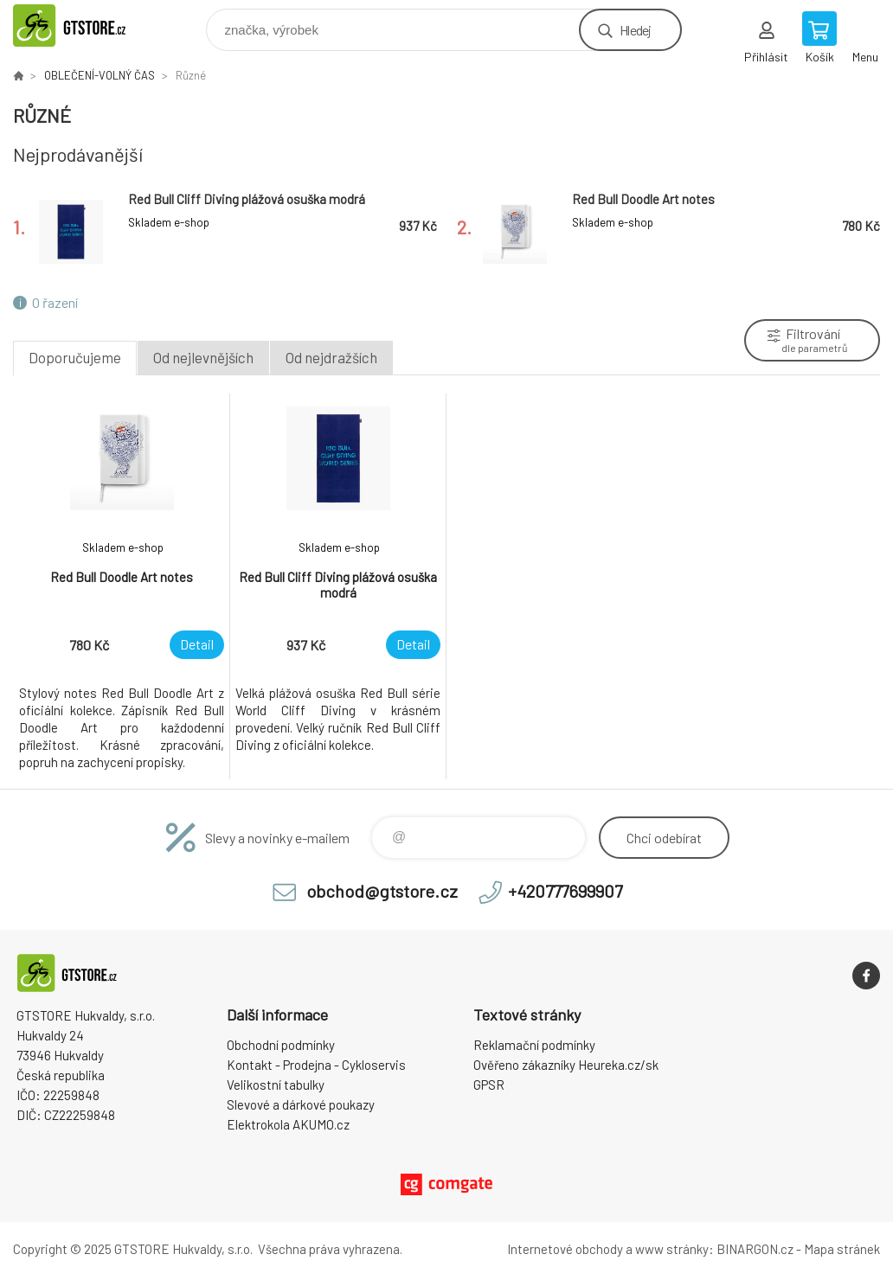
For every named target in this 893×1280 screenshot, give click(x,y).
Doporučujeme (75, 357)
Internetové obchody (565, 1249)
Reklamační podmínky (534, 1045)
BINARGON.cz (754, 1249)
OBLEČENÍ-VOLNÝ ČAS (99, 75)
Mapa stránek (842, 1249)
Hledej (635, 30)
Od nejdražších (331, 357)
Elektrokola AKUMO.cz (288, 1124)
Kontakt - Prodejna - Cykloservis (316, 1064)
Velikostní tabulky (275, 1084)
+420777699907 (565, 890)
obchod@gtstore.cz (382, 890)
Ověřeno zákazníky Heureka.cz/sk (566, 1064)
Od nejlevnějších (203, 357)
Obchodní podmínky (281, 1045)
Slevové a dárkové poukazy (301, 1104)
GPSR (488, 1084)
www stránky (672, 1249)
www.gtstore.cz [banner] (89, 25)
